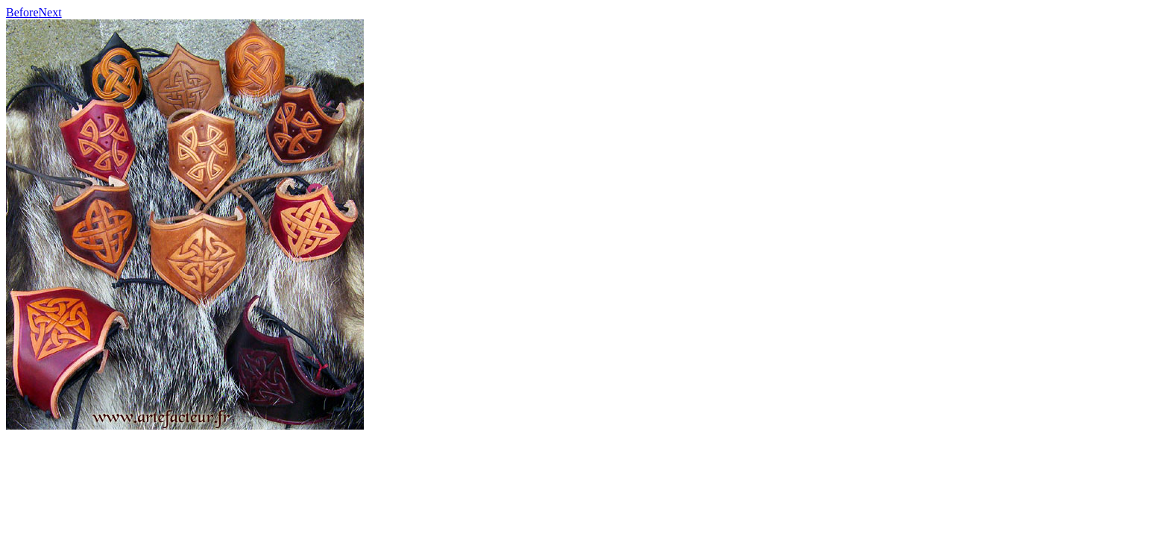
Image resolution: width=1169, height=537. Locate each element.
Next (50, 12)
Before (22, 12)
